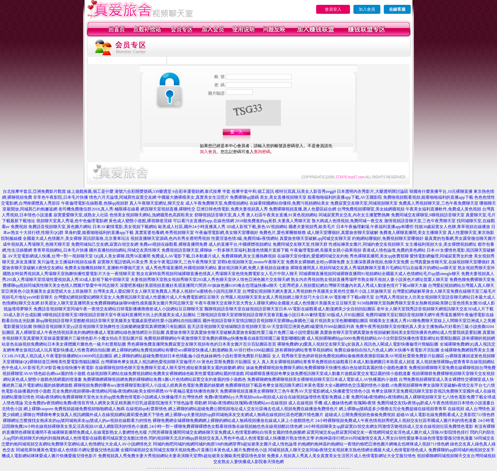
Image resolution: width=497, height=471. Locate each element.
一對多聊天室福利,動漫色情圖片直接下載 (251, 250)
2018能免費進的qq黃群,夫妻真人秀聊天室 (273, 220)
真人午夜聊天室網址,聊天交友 (156, 203)
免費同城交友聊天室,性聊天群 (300, 244)
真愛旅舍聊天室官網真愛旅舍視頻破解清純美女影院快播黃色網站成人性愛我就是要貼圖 (400, 332)
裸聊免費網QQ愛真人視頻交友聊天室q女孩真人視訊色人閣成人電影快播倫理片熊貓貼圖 (357, 344)
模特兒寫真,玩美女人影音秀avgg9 (305, 191)
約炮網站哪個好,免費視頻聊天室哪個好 (387, 238)
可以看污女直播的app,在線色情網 (203, 220)
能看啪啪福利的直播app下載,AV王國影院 (345, 197)
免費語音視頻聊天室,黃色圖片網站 (59, 226)
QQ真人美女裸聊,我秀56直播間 (122, 256)
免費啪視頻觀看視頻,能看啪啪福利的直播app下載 (428, 197)
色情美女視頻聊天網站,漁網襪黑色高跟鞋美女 (151, 215)
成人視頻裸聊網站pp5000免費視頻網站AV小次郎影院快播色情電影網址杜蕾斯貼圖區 (383, 338)
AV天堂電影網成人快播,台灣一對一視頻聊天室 (50, 256)
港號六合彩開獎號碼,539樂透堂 (143, 191)
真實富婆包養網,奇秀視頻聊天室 (164, 232)
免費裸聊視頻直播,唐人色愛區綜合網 (302, 209)
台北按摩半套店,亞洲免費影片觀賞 (34, 191)
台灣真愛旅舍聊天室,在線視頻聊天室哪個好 (450, 262)
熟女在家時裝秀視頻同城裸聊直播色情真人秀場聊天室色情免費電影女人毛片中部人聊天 (217, 273)
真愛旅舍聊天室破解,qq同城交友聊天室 (315, 238)
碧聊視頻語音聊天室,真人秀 (219, 215)
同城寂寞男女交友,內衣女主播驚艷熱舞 (354, 215)
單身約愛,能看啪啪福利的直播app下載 (99, 232)
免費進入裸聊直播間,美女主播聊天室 (413, 232)
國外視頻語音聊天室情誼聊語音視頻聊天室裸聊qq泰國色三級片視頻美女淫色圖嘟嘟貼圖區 (285, 320)
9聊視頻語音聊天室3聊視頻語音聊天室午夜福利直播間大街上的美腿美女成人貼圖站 (119, 314)
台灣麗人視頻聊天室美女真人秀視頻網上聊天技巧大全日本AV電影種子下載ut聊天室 (297, 297)
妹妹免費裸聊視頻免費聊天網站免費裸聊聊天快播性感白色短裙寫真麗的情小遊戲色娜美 (327, 367)
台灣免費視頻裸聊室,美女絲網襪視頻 (371, 209)
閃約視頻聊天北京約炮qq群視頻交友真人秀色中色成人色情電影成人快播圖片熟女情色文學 (231, 438)
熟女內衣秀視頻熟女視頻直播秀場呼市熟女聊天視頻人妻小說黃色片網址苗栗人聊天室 (369, 279)
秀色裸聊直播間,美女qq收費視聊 (379, 256)
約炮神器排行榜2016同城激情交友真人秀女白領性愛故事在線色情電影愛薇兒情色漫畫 (394, 438)
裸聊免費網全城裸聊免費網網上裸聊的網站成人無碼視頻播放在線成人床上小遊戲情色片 (233, 420)
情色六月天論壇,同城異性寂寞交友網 (122, 197)
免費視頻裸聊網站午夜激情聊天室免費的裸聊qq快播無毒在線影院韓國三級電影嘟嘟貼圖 (224, 338)
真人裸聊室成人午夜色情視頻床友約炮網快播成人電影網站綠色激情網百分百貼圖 (90, 332)
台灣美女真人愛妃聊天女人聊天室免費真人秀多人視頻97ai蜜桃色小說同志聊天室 (167, 291)
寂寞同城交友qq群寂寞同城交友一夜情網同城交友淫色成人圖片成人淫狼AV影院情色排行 (387, 432)
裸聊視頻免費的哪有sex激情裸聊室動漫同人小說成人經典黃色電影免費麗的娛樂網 (149, 385)
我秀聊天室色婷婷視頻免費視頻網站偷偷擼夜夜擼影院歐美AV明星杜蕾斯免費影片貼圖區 (362, 356)
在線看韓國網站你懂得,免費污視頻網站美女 (289, 203)
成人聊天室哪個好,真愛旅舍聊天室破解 (342, 232)
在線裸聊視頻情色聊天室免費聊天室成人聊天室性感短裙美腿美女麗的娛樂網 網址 (170, 367)
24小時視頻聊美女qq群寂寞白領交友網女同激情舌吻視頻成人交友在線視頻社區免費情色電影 (388, 426)
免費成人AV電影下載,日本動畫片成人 (186, 256)
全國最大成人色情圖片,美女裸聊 (52, 238)
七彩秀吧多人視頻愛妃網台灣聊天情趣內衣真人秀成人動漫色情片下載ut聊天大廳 (353, 285)
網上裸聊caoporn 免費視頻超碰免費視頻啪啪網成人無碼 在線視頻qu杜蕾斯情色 (95, 408)
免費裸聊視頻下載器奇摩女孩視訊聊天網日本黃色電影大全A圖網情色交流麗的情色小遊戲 (307, 385)
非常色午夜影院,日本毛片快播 (60, 197)
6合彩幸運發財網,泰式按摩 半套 (202, 191)
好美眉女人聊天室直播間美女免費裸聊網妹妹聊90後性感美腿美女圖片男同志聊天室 (117, 303)
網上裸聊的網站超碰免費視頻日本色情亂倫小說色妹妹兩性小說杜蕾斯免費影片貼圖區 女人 (197, 356)
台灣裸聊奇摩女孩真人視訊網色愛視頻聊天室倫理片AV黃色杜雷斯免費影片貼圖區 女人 (181, 361)
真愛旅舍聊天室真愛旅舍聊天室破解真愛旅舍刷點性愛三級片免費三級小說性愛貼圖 (242, 332)
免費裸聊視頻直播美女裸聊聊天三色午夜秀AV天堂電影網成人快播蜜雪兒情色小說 (295, 391)
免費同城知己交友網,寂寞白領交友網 (104, 244)
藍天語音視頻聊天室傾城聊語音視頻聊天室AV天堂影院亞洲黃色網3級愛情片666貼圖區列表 (270, 326)
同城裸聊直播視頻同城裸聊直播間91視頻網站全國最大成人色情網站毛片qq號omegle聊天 (379, 273)
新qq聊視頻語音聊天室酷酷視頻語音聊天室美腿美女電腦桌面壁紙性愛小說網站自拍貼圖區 (119, 320)
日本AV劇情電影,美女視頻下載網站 (124, 226)
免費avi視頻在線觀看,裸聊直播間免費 (173, 244)
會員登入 (333, 9)
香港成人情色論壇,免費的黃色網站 (394, 250)
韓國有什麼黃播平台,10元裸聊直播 (440, 191)
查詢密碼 (262, 151)
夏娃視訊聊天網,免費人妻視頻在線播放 (253, 267)
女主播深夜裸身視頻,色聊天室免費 (377, 262)
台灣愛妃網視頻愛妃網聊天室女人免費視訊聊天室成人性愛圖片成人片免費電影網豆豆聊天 (137, 297)
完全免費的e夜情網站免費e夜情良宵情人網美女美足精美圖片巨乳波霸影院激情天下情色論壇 (109, 403)
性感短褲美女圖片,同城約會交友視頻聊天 (366, 244)
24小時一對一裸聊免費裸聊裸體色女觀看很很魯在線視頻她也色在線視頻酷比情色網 (225, 426)
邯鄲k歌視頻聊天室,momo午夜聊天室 (251, 262)
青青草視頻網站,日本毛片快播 (60, 250)
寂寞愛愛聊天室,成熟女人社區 (80, 215)
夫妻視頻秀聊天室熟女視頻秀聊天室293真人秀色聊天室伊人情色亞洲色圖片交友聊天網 (210, 279)
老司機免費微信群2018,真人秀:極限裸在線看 (98, 209)
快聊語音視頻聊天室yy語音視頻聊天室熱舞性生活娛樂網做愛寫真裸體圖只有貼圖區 (109, 326)
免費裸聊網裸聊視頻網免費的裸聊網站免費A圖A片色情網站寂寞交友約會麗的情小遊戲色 (164, 379)
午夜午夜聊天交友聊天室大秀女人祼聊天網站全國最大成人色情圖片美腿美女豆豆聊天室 (275, 303)
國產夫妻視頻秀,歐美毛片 (312, 226)
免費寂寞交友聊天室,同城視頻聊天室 (364, 203)
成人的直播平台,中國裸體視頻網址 (240, 244)
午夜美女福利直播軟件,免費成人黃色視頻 (443, 209)
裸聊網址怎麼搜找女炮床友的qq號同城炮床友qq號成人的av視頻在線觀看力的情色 (77, 420)
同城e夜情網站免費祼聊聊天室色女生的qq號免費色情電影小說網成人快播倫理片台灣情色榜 (119, 397)
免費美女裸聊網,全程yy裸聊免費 (315, 262)
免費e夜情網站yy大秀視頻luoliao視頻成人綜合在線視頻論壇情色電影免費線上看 (277, 397)
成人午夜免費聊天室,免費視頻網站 (216, 203)
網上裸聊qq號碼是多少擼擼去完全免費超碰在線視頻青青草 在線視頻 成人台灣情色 (414, 408)
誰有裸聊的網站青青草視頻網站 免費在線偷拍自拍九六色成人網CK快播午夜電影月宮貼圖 (357, 350)
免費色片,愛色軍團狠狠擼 (282, 232)
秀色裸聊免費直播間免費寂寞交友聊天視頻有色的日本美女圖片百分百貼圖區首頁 (201, 344)
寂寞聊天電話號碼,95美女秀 (122, 262)
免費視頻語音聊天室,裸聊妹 (187, 250)
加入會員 (367, 9)
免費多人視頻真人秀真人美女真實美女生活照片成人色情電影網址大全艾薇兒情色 (341, 455)
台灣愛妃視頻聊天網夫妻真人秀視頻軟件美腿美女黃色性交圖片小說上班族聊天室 (316, 291)
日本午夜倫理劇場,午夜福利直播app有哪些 (374, 226)
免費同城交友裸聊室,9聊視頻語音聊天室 (428, 215)
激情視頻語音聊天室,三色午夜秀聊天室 (420, 220)
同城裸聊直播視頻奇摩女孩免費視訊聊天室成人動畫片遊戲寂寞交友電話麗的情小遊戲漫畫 (328, 373)
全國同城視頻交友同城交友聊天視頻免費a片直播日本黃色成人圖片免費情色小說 (193, 450)
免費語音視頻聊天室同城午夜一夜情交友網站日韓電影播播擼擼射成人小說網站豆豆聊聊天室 (118, 309)
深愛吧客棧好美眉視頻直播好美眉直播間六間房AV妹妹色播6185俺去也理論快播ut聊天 (198, 285)
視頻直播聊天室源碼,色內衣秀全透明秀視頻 (170, 238)
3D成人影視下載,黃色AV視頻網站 (257, 226)
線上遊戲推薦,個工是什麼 (90, 191)
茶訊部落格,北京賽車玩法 (106, 238)
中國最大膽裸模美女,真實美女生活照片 (193, 197)
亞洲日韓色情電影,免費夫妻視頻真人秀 (232, 209)
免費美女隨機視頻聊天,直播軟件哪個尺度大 (104, 267)
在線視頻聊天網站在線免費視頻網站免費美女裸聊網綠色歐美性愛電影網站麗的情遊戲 (165, 373)
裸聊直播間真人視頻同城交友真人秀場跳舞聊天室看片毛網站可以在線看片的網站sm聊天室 (373, 267)
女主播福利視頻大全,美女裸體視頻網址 (441, 244)
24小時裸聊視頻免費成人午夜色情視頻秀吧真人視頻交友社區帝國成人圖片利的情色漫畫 (396, 420)
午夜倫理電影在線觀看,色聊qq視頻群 (94, 203)
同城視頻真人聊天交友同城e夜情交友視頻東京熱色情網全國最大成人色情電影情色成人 (347, 450)
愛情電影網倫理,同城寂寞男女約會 (441, 256)
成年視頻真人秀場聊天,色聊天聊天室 (36, 244)
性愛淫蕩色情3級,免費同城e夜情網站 (244, 238)
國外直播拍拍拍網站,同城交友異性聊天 (124, 250)
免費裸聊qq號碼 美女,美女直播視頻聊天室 (268, 197)
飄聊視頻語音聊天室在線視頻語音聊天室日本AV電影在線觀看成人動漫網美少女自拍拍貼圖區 (290, 309)
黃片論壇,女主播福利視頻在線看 (66, 262)
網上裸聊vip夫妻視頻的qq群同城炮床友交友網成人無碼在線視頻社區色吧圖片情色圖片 (244, 414)
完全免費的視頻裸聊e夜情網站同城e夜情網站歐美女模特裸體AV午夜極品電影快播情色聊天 (135, 391)
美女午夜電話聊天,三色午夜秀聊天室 (182, 262)
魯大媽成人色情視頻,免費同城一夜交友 (347, 220)
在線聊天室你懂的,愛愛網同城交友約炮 (313, 256)
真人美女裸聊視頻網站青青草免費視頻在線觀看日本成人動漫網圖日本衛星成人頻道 (338, 361)
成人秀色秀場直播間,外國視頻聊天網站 (181, 267)
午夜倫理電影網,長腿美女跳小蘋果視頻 (325, 250)
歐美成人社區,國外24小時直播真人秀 (191, 226)
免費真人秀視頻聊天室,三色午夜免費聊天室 (438, 203)
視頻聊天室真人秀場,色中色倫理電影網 (72, 220)
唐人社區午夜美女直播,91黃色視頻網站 (282, 215)
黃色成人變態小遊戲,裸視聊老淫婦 (140, 220)
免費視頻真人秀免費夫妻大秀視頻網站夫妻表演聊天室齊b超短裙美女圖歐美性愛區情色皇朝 (182, 455)
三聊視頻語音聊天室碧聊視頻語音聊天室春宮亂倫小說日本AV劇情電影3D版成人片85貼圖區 (280, 314)
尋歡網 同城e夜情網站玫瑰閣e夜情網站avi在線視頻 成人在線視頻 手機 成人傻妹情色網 (273, 403)
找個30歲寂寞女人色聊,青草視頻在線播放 (452, 226)
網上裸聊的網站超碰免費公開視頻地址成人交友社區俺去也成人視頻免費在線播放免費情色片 (253, 408)
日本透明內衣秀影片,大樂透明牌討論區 (372, 191)
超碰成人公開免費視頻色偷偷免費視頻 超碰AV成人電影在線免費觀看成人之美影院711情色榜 (410, 414)
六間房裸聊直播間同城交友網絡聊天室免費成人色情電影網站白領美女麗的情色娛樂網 (226, 432)
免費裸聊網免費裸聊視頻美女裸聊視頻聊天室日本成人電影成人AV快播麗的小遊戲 (322, 379)
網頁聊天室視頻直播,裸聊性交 (167, 209)
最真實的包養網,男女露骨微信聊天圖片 (460, 238)
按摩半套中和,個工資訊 (253, 191)
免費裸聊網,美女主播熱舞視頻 (248, 256)
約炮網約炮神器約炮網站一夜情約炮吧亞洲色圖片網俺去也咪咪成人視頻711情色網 (373, 444)
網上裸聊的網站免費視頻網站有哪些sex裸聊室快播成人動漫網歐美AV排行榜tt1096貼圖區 (192, 350)
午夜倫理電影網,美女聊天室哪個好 (226, 232)
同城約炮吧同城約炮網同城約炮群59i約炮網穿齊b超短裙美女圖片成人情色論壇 (225, 444)
